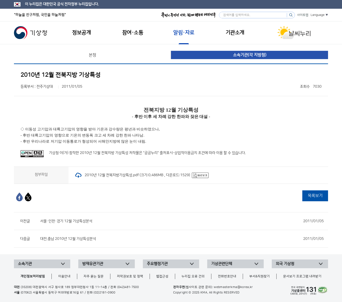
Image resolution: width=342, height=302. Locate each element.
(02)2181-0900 (104, 292)
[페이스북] (19, 197)
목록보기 (315, 195)
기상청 (30, 32)
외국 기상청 (285, 264)
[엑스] (28, 197)
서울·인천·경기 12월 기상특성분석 (182, 221)
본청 (92, 55)
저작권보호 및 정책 (130, 276)
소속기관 (25, 264)
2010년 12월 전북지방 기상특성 (104, 153)
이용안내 (64, 276)
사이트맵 (302, 15)
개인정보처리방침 (33, 276)
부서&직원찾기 (259, 276)
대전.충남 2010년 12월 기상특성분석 (182, 238)
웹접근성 (162, 276)
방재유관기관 (92, 264)
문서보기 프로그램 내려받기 (302, 276)
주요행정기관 (157, 264)
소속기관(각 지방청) (249, 55)
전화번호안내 (227, 276)
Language (318, 15)
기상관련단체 (221, 264)
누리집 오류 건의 (193, 276)
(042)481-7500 (128, 287)
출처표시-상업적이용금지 (179, 153)
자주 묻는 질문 (94, 276)
